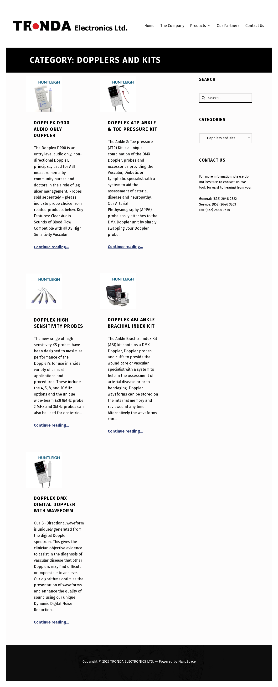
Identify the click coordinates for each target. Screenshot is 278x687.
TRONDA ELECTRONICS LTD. (132, 661)
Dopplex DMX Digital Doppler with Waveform (54, 505)
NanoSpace (187, 661)
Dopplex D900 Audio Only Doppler (52, 129)
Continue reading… (51, 247)
